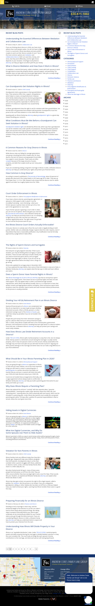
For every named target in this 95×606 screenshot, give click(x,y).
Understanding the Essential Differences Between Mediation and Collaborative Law (77, 38)
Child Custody (26, 89)
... (33, 549)
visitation (16, 483)
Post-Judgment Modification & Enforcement (35, 196)
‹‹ (7, 549)
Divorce (24, 151)
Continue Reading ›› (54, 78)
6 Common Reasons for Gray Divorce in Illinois (76, 47)
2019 (66, 121)
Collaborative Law (27, 45)
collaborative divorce (12, 57)
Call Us (15, 6)
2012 (66, 141)
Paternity (25, 248)
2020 (66, 118)
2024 (66, 106)
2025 (66, 103)
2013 (66, 138)
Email (48, 6)
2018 (66, 124)
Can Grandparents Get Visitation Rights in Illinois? (77, 43)
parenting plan (10, 370)
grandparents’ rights (43, 115)
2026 (66, 101)
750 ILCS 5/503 (14, 338)
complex (8, 161)
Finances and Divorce (30, 504)
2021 (66, 115)
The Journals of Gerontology (36, 176)
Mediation (70, 83)
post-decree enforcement (16, 213)
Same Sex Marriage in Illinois (76, 94)
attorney (8, 63)
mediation (28, 55)
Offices (79, 6)
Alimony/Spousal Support (30, 362)
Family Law (70, 79)
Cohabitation (71, 71)
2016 (66, 129)
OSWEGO (86, 17)
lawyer (12, 424)
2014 (66, 135)
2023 (66, 109)
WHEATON (78, 17)
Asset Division (27, 303)
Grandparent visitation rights (15, 127)
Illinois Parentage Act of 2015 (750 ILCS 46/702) (23, 278)
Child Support (71, 69)
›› (36, 549)
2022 (66, 112)
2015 (66, 132)
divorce (26, 306)
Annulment (70, 63)
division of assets (31, 312)
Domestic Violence (73, 77)
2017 (66, 126)
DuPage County (57, 593)
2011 (66, 144)
